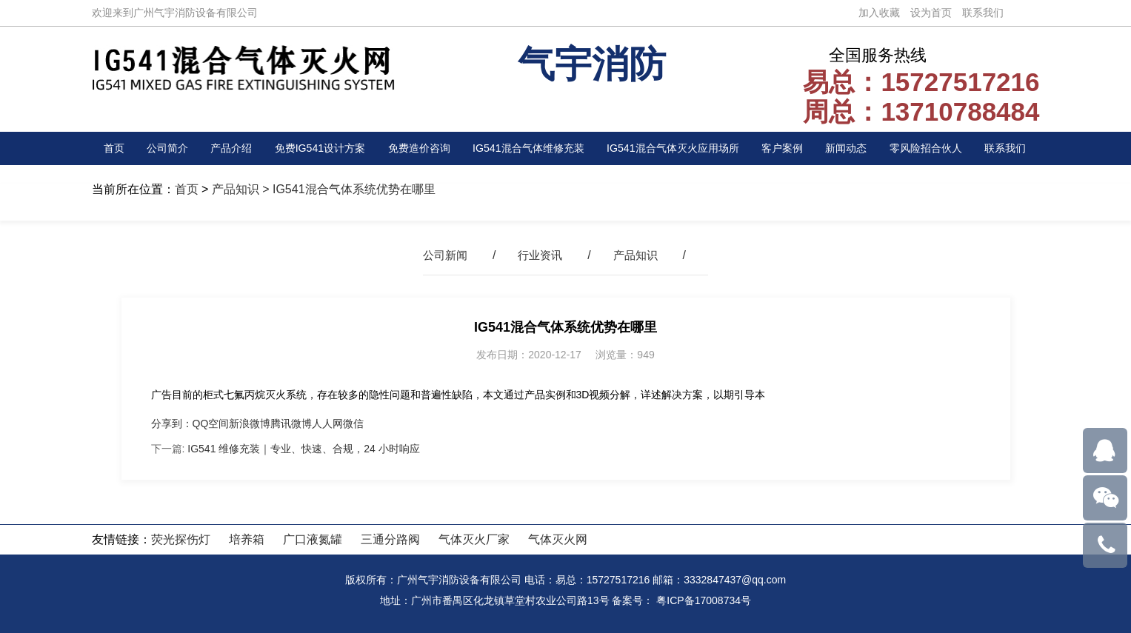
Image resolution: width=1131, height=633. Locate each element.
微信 (353, 423)
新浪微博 (249, 423)
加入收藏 (879, 13)
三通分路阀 (390, 539)
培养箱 (246, 539)
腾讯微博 (291, 423)
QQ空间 (211, 423)
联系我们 (983, 13)
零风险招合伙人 (932, 148)
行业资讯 (540, 255)
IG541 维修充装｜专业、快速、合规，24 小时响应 (303, 449)
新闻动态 (854, 148)
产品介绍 (225, 148)
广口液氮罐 (312, 539)
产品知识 (235, 189)
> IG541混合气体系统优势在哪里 (347, 189)
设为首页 (931, 13)
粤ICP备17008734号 (703, 600)
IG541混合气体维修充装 (528, 148)
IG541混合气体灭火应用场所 (679, 148)
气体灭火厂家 (474, 539)
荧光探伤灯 (180, 539)
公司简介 (164, 148)
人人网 (327, 423)
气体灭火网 (557, 539)
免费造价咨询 (414, 148)
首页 (115, 148)
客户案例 (792, 148)
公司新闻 (442, 255)
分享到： (172, 423)
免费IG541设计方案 (314, 148)
